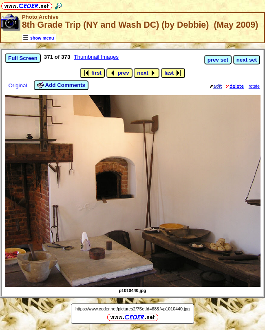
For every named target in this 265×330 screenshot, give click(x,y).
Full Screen (23, 58)
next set (246, 60)
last (173, 73)
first (92, 73)
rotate (254, 86)
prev (119, 73)
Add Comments (61, 85)
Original (17, 85)
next (146, 73)
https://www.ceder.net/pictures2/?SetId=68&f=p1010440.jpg (132, 308)
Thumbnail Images (96, 57)
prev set (218, 60)
